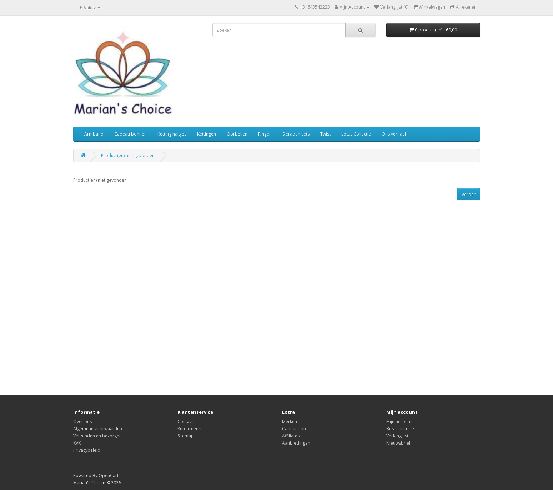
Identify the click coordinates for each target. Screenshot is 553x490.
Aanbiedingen (296, 443)
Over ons (82, 421)
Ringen (265, 134)
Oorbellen (237, 134)
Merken (289, 421)
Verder (469, 194)
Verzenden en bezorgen (97, 436)
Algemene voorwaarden (97, 429)
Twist (325, 134)
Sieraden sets (296, 134)
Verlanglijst (397, 436)
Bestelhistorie (400, 429)
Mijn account (399, 421)
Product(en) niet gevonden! (128, 155)
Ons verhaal (394, 134)
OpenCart (109, 475)
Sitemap (185, 436)
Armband (94, 134)
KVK (77, 443)
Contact (185, 421)
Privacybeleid (86, 450)
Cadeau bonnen (130, 134)
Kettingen (206, 134)
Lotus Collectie (356, 134)
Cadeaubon (294, 429)
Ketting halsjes (171, 134)
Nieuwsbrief (398, 443)
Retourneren (190, 429)
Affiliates (291, 436)
